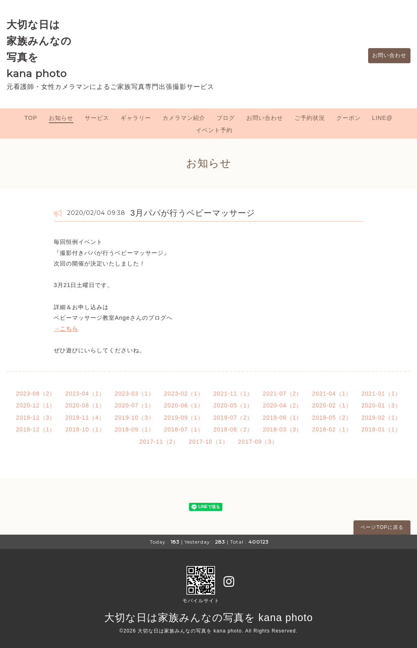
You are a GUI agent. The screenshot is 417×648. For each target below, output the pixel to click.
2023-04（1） (85, 393)
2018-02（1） (331, 429)
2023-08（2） (35, 393)
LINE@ (382, 118)
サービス (97, 118)
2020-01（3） (381, 405)
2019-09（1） (184, 417)
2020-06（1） (184, 405)
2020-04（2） (282, 405)
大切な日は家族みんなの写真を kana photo (208, 617)
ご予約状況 (309, 118)
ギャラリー (136, 118)
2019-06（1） (282, 417)
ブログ (226, 118)
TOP (30, 118)
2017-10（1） (208, 441)
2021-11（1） (233, 393)
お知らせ (61, 118)
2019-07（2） (233, 417)
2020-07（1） (134, 405)
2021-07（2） (282, 393)
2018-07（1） (184, 429)
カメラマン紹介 (183, 118)
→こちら (66, 328)
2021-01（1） (381, 393)
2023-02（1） (184, 393)
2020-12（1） (35, 405)
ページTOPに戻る (381, 527)
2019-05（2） (331, 417)
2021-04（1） (331, 393)
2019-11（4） (85, 417)
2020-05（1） (233, 405)
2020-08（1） (85, 405)
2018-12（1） (35, 429)
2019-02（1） (381, 417)
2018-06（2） (233, 429)
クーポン (348, 118)
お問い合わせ (387, 56)
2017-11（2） (159, 441)
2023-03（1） (134, 393)
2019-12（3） (35, 417)
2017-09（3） (258, 441)
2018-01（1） (381, 429)
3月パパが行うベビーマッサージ (192, 212)
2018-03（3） (282, 429)
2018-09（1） (134, 429)
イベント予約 (214, 130)
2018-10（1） (85, 429)
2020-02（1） (331, 405)
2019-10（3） (134, 417)
